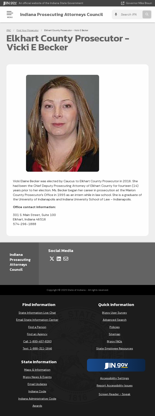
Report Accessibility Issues (115, 385)
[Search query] (130, 14)
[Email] (65, 258)
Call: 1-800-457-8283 (37, 341)
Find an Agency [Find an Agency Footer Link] (37, 334)
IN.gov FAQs (114, 341)
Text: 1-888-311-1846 (37, 348)
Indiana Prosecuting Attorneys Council (61, 14)
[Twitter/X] (51, 258)
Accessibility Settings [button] (114, 378)
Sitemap (114, 334)
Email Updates (37, 384)
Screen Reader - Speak (114, 394)
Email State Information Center (37, 320)
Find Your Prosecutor (28, 30)
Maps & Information (37, 370)
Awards (37, 406)
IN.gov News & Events (37, 377)
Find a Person (37, 327)
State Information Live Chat (37, 312)
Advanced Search (115, 320)
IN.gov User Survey (114, 312)
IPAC (8, 30)
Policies (115, 327)
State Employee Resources (114, 348)
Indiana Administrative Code (37, 398)
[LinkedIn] (59, 258)
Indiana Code (37, 391)
